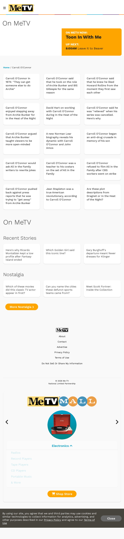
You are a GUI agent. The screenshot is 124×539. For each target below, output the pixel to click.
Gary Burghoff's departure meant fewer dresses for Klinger (101, 253)
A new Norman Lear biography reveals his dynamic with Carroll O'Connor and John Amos (59, 140)
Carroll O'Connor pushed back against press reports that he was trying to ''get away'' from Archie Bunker (21, 196)
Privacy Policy (62, 352)
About (62, 336)
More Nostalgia (22, 307)
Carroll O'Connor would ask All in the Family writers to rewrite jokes (21, 167)
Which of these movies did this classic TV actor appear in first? (21, 290)
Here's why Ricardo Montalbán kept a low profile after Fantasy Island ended (19, 255)
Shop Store (62, 494)
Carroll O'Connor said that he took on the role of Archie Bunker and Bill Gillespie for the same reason (62, 85)
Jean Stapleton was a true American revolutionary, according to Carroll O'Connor (61, 194)
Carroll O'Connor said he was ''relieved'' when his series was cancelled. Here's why (102, 113)
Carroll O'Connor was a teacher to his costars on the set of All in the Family (61, 168)
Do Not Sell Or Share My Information (62, 363)
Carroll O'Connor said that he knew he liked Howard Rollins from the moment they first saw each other (102, 85)
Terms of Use (62, 358)
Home (6, 67)
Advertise (62, 347)
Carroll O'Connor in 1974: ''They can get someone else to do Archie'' (18, 84)
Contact (62, 342)
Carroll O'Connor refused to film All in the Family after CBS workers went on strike (102, 168)
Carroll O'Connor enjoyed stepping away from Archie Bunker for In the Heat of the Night (21, 113)
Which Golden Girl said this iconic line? (60, 252)
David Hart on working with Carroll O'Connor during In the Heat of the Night (62, 113)
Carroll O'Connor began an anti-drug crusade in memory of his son (102, 137)
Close (111, 518)
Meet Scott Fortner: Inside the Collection (99, 288)
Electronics (62, 446)
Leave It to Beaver (90, 48)
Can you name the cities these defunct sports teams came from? (61, 290)
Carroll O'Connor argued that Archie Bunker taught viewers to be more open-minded (21, 139)
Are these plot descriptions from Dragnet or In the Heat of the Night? (101, 194)
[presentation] (8, 422)
